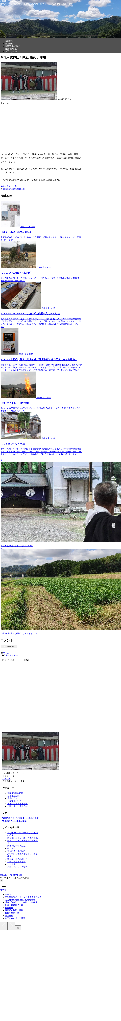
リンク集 (11, 864)
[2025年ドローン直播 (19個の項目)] (12, 818)
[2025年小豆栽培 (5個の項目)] (19, 821)
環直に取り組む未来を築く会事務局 (21, 902)
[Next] (11, 926)
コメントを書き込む (9, 646)
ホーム (8, 894)
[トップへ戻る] (1, 880)
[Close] (18, 927)
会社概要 (11, 848)
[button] (27, 660)
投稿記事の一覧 (12, 913)
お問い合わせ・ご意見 (17, 867)
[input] (13, 660)
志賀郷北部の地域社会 (17, 859)
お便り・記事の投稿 (16, 862)
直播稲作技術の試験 (16, 851)
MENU (3, 890)
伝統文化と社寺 (9, 186)
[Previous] (4, 926)
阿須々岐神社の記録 (16, 846)
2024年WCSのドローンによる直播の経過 (23, 897)
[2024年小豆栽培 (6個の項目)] (31, 818)
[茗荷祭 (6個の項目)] (6, 821)
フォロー (6, 778)
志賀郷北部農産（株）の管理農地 (22, 838)
